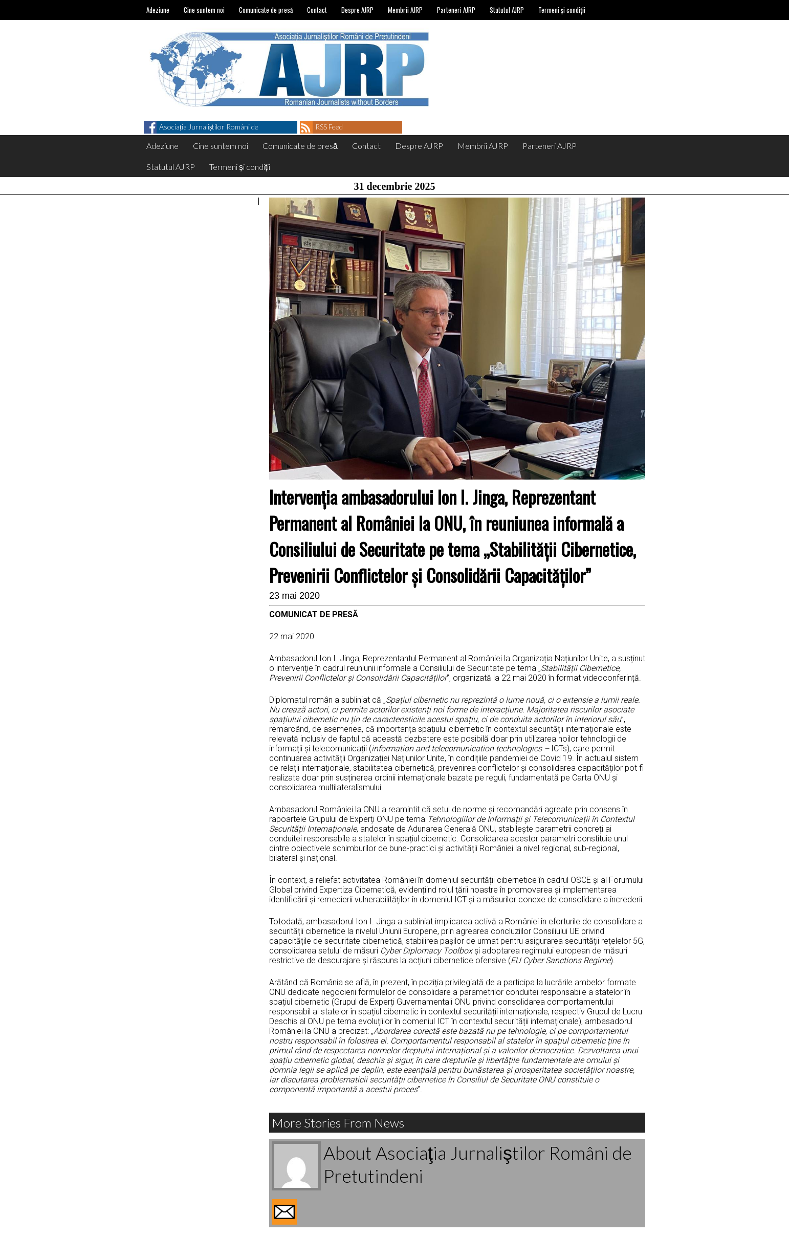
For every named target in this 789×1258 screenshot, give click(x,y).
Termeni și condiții (561, 10)
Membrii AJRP (405, 10)
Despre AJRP (357, 10)
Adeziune (157, 10)
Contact (317, 10)
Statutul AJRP (507, 10)
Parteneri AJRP (456, 10)
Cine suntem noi (204, 10)
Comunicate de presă (266, 10)
